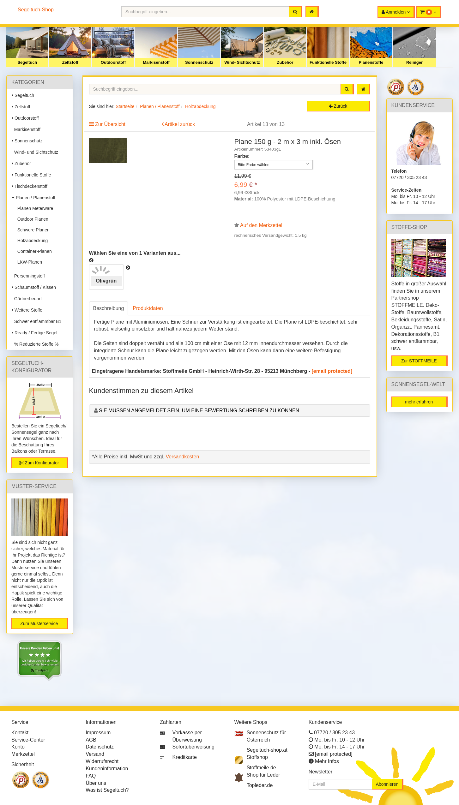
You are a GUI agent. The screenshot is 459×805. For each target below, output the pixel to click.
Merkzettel (23, 754)
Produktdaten (148, 308)
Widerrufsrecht (102, 761)
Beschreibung (108, 308)
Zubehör (285, 62)
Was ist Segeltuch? (107, 790)
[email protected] (332, 371)
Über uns (96, 783)
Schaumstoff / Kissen (34, 287)
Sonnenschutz (199, 62)
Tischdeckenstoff (29, 186)
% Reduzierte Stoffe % (35, 344)
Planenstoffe (371, 62)
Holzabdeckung (31, 240)
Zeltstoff (70, 62)
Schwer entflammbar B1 (36, 321)
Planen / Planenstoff (33, 197)
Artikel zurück (180, 124)
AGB (91, 739)
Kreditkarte (184, 757)
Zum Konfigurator (39, 462)
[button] (428, 12)
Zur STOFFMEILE (419, 360)
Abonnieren (387, 784)
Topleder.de (260, 785)
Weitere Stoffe (27, 310)
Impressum (98, 732)
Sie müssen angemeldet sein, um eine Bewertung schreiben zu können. (200, 410)
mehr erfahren (419, 401)
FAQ (91, 775)
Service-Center (28, 739)
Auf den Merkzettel (261, 225)
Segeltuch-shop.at (267, 750)
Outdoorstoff (113, 62)
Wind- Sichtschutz (242, 62)
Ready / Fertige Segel (34, 332)
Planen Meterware (34, 208)
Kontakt (19, 732)
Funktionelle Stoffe (328, 62)
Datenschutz (100, 746)
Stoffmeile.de (261, 767)
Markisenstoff (156, 62)
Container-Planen (33, 251)
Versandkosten (182, 456)
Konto (18, 746)
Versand (95, 754)
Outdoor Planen (31, 219)
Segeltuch (27, 62)
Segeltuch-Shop (36, 9)
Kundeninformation (107, 768)
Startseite (125, 106)
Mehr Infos (327, 761)
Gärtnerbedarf (27, 298)
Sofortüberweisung (193, 746)
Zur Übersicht (110, 124)
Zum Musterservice (39, 623)
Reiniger (414, 62)
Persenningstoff (28, 275)
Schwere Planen (32, 229)
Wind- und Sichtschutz (35, 152)
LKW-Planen (28, 262)
